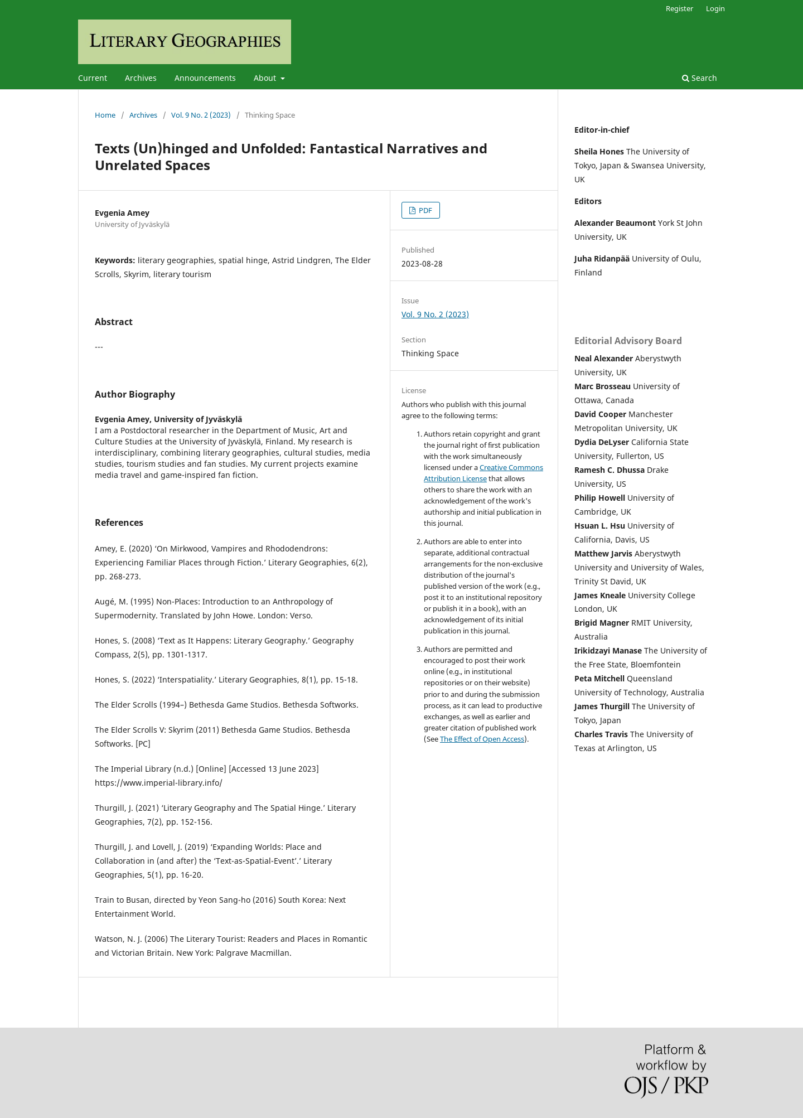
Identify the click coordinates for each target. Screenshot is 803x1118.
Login (715, 8)
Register (679, 8)
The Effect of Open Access (482, 739)
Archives (141, 77)
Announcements (205, 77)
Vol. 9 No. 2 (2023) (201, 115)
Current (92, 77)
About (266, 77)
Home (105, 115)
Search (699, 77)
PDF (424, 210)
